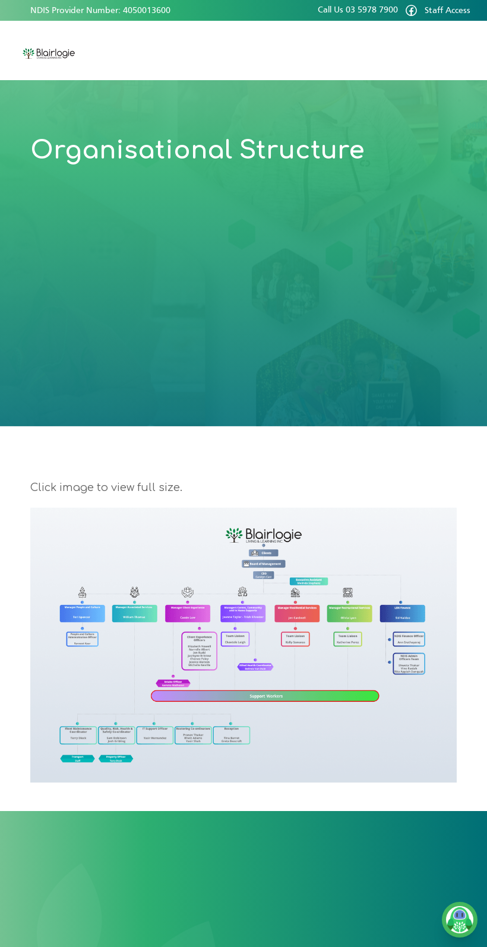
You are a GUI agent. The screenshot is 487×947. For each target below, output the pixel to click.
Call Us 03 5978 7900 (358, 10)
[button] (457, 50)
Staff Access (447, 11)
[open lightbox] (243, 645)
